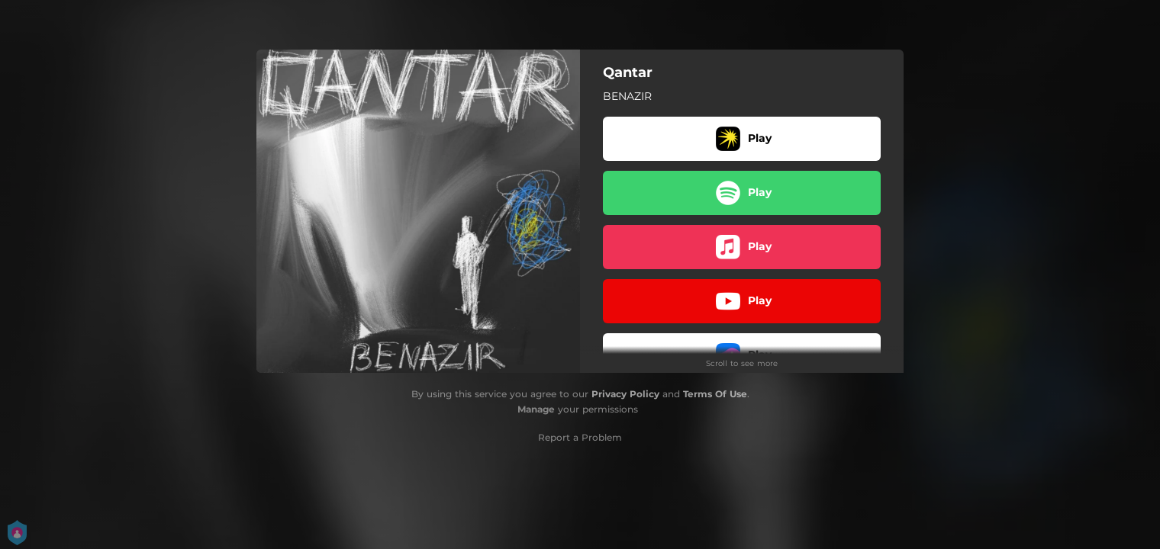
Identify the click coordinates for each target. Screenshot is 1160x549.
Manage (536, 409)
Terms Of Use (715, 394)
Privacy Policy (625, 394)
